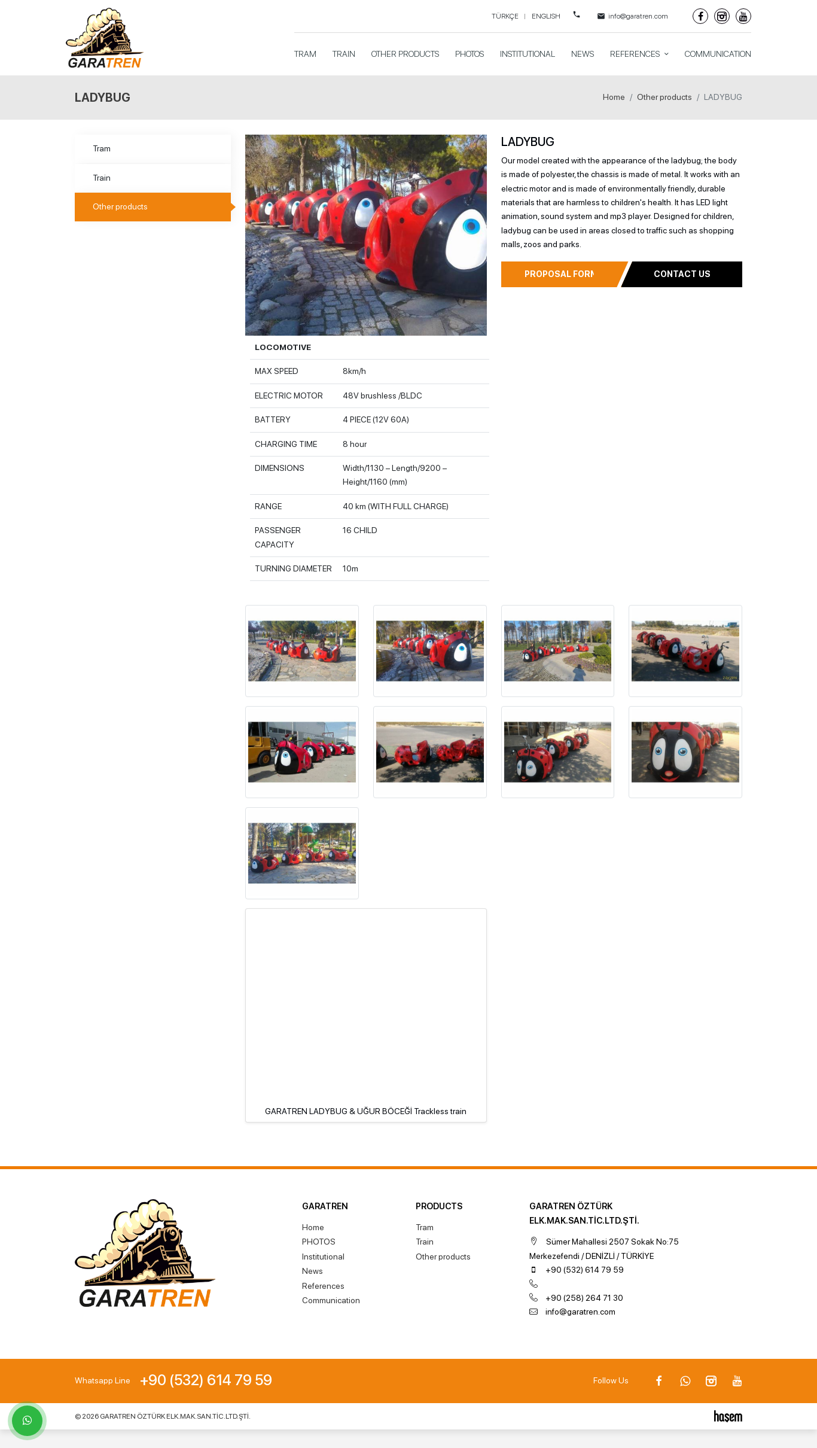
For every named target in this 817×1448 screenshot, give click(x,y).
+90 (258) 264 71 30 (584, 1298)
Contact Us (682, 274)
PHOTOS (469, 54)
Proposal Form (561, 274)
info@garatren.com (580, 1311)
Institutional (527, 54)
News (582, 54)
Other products (405, 54)
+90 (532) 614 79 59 (584, 1269)
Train (344, 54)
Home (614, 97)
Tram (305, 54)
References (635, 54)
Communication (718, 54)
